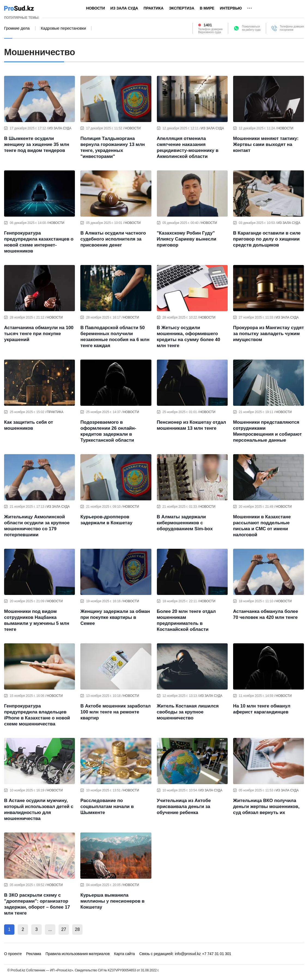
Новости (95, 8)
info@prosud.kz (188, 954)
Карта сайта (124, 954)
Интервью (231, 8)
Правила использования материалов (77, 954)
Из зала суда (124, 8)
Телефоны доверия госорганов (292, 28)
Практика (153, 8)
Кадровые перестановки (63, 28)
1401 (208, 25)
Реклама (33, 954)
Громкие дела (17, 28)
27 (63, 929)
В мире (207, 8)
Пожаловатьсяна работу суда (251, 28)
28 (77, 929)
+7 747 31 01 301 (216, 954)
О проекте (13, 954)
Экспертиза (181, 8)
